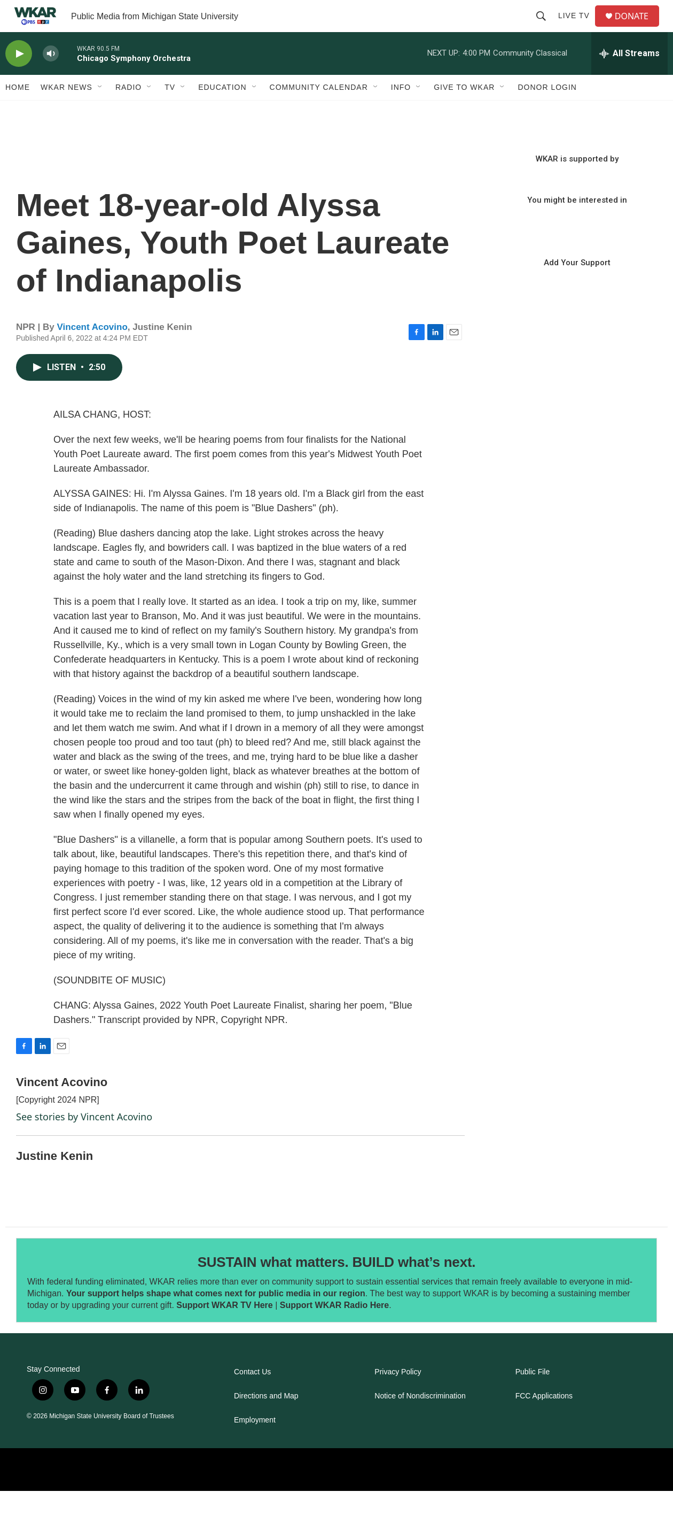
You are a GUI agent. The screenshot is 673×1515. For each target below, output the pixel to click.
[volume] (51, 78)
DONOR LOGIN (547, 111)
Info (401, 111)
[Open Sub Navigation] (100, 111)
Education (222, 111)
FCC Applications (544, 1420)
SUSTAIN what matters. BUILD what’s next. (337, 1286)
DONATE (638, 28)
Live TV (578, 28)
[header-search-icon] (545, 28)
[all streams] (629, 77)
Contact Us (252, 1396)
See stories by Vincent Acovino (84, 1140)
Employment (255, 1444)
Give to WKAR (464, 111)
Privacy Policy (397, 1396)
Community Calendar (319, 111)
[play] (18, 78)
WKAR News (66, 111)
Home (17, 111)
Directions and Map (266, 1420)
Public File (532, 1396)
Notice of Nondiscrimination (419, 1420)
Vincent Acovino (92, 351)
